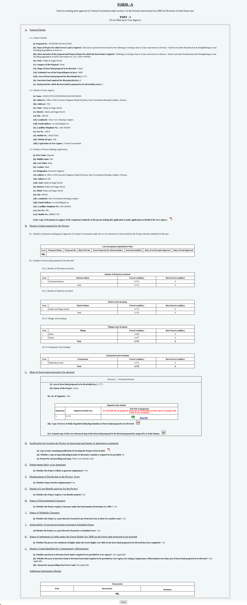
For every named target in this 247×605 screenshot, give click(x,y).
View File (144, 418)
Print (123, 602)
